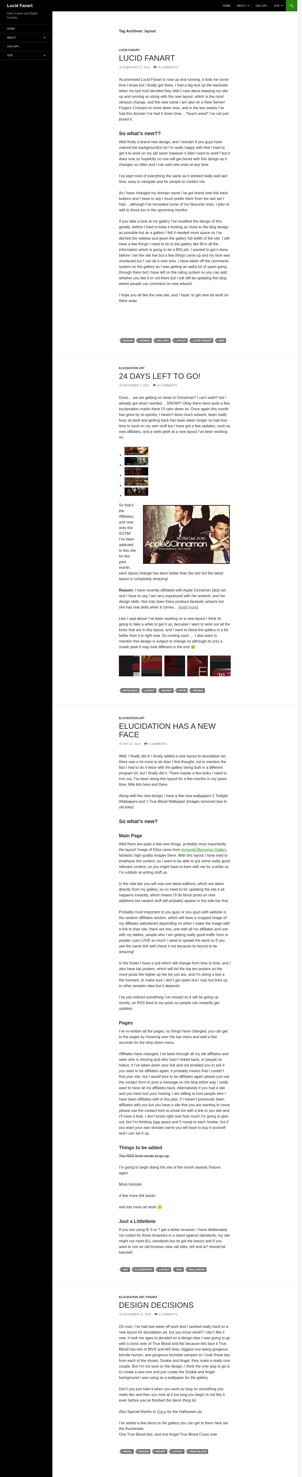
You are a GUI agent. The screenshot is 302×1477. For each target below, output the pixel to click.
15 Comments (167, 67)
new (221, 340)
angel (127, 1451)
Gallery (262, 5)
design (128, 340)
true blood (198, 1451)
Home (227, 5)
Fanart (151, 1297)
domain (144, 340)
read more (188, 607)
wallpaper (197, 1269)
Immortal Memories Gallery (203, 850)
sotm (182, 690)
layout (181, 340)
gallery (163, 340)
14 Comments (167, 385)
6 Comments (157, 744)
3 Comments (167, 1314)
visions (198, 690)
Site (277, 5)
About (241, 5)
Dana (161, 1412)
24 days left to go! (160, 376)
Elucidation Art (132, 368)
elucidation (143, 1269)
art (125, 1269)
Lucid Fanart (20, 5)
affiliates (130, 690)
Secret (166, 690)
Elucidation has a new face (167, 730)
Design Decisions (156, 1305)
